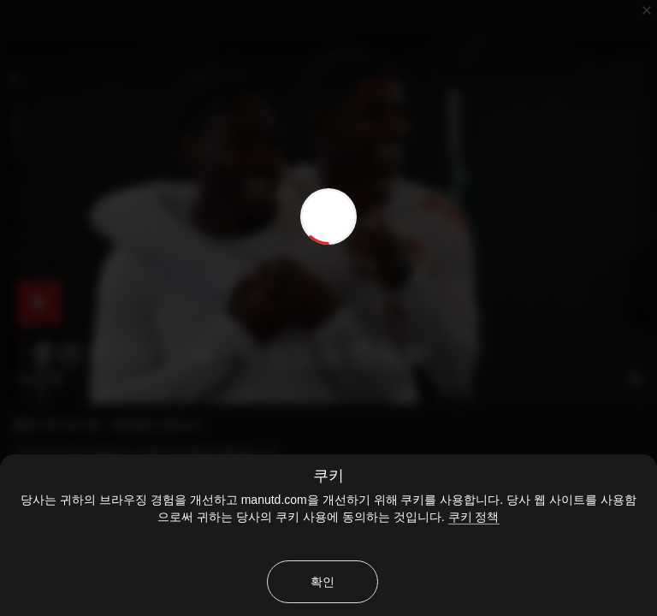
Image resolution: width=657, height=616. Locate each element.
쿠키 (328, 475)
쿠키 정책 (474, 517)
